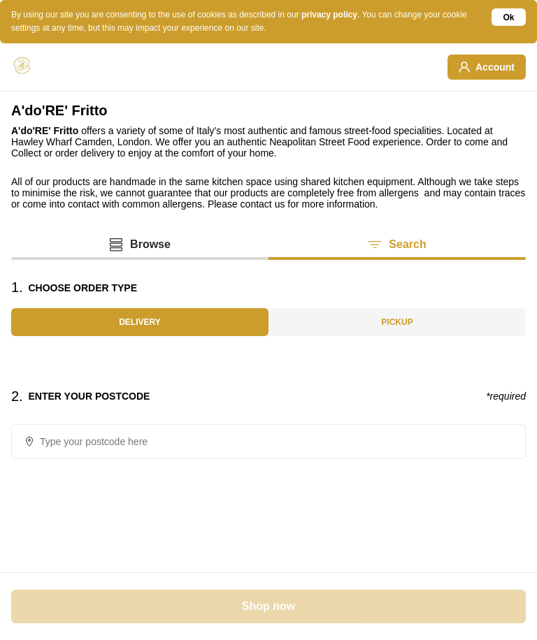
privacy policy (329, 15)
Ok (509, 17)
